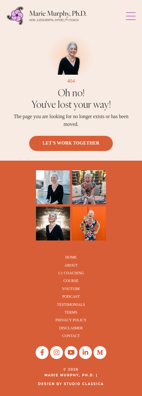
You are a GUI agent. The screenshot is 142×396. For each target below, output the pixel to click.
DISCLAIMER (71, 328)
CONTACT (71, 336)
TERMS (71, 312)
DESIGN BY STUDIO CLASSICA (71, 384)
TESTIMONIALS (71, 304)
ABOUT (70, 265)
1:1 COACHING (71, 273)
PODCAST (71, 296)
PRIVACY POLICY (70, 320)
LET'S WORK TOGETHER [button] (71, 143)
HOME (70, 257)
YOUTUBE (71, 289)
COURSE (70, 280)
